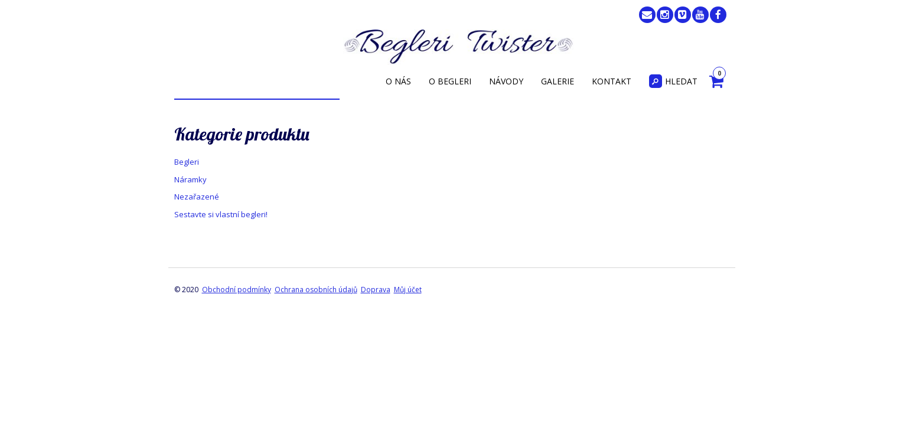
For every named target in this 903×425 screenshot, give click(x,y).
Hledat (673, 81)
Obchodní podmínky (236, 290)
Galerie (557, 81)
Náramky (190, 179)
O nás (398, 81)
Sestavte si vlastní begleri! (221, 214)
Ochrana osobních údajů (316, 290)
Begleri (186, 161)
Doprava (375, 290)
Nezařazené (196, 196)
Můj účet (408, 290)
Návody (506, 81)
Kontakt (611, 81)
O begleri (450, 81)
